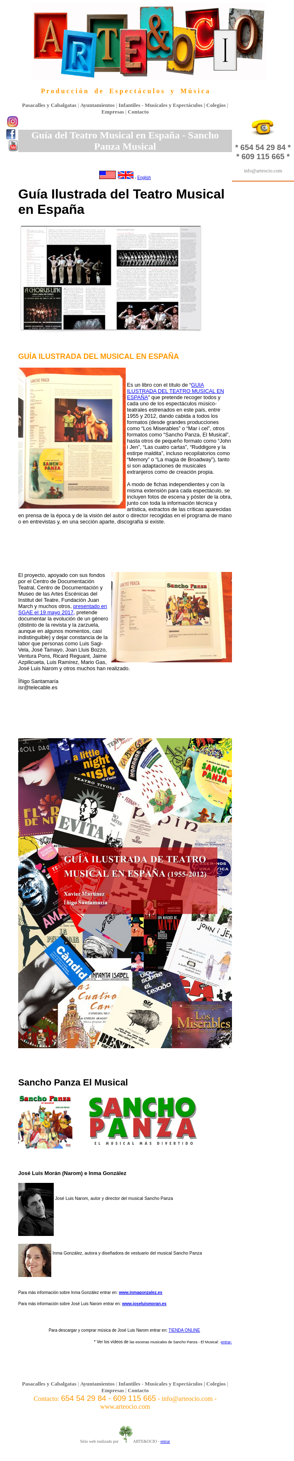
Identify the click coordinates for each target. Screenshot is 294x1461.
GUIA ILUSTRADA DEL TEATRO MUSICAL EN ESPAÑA (175, 391)
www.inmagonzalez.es (140, 1292)
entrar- (226, 1342)
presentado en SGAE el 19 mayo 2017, (62, 609)
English (144, 177)
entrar (165, 1441)
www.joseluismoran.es (144, 1303)
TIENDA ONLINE (184, 1330)
